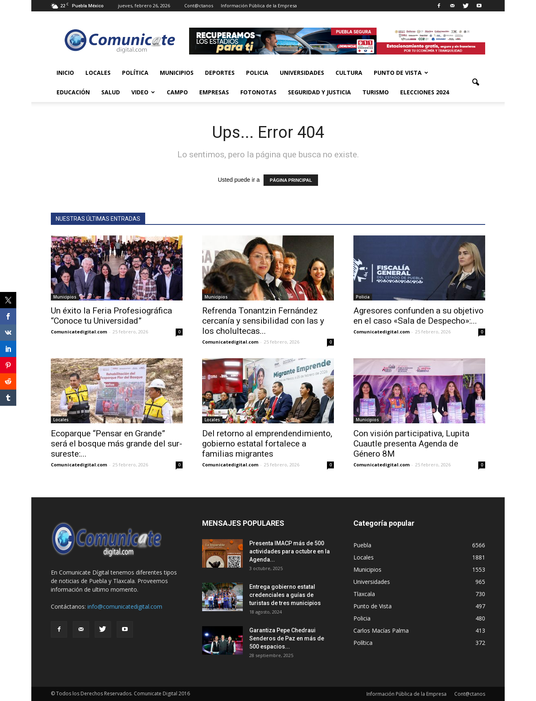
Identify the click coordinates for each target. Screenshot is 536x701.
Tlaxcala (364, 594)
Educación (73, 92)
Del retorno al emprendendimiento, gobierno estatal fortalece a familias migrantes (267, 444)
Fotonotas (258, 92)
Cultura (349, 72)
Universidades (302, 72)
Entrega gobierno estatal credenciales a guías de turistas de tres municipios (285, 594)
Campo (177, 92)
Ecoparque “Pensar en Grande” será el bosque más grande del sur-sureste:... (116, 444)
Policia (257, 72)
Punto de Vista (401, 72)
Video (143, 92)
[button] (475, 82)
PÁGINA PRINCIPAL (291, 180)
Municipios (177, 72)
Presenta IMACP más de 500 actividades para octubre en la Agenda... (289, 551)
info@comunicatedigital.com (124, 606)
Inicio (65, 72)
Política (135, 72)
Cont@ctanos (198, 5)
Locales (98, 72)
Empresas (214, 92)
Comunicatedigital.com (79, 332)
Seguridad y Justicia (319, 92)
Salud (110, 92)
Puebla (362, 545)
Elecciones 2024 (424, 92)
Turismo (375, 92)
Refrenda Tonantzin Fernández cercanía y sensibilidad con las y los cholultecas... (263, 321)
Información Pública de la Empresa (259, 5)
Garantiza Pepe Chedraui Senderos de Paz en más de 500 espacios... (286, 638)
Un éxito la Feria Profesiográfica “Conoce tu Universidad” (111, 316)
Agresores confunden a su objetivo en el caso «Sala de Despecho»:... (418, 316)
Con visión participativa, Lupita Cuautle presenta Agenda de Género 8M (411, 444)
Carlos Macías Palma (381, 630)
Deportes (220, 72)
